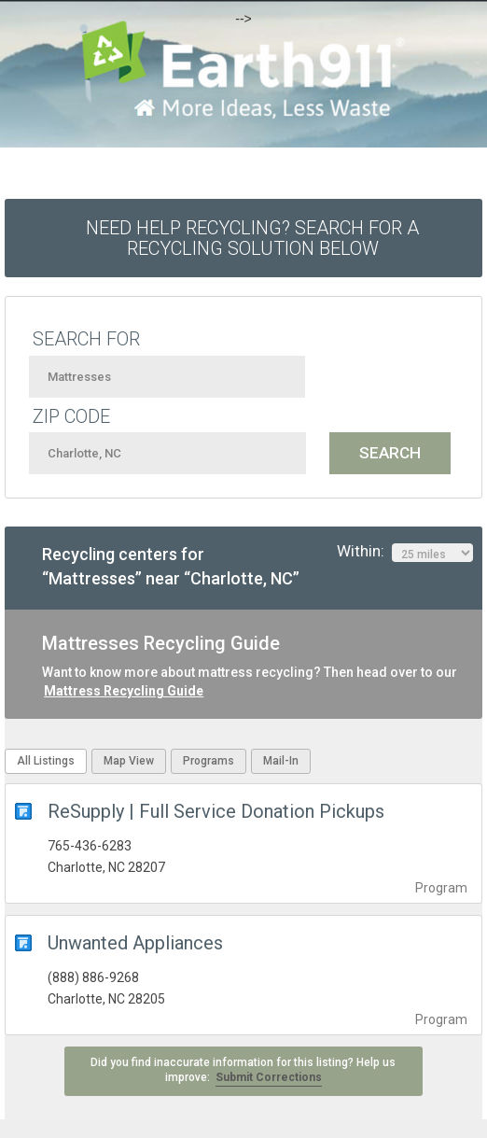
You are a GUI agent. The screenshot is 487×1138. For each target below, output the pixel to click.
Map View (129, 760)
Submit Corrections (269, 1077)
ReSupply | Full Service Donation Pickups (216, 811)
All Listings (46, 760)
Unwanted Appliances (135, 943)
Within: (405, 551)
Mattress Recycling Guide (123, 690)
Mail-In (281, 760)
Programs (208, 760)
